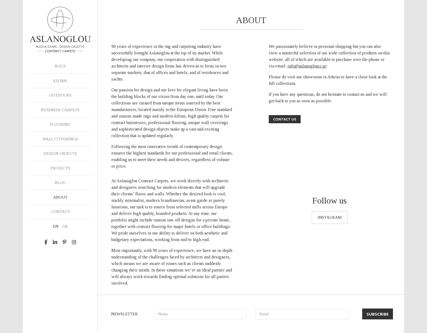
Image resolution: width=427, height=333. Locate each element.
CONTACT (60, 211)
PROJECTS (60, 168)
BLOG (60, 182)
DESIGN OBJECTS (60, 153)
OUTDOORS (60, 95)
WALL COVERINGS (60, 139)
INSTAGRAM (330, 217)
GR (65, 226)
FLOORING (60, 124)
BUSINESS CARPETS (60, 110)
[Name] (200, 314)
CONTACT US (284, 119)
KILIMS (60, 81)
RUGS (60, 66)
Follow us (329, 200)
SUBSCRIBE (378, 314)
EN (56, 226)
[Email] (301, 314)
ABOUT (60, 197)
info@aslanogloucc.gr (307, 66)
